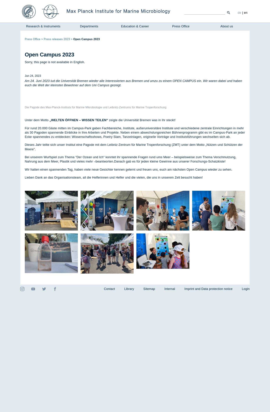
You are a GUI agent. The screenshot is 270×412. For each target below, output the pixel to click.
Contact (109, 407)
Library (129, 407)
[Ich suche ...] (204, 12)
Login (246, 407)
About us (226, 26)
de (239, 12)
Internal (169, 407)
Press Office (181, 26)
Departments (89, 26)
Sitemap (149, 407)
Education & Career (135, 26)
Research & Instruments (43, 26)
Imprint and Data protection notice (208, 407)
